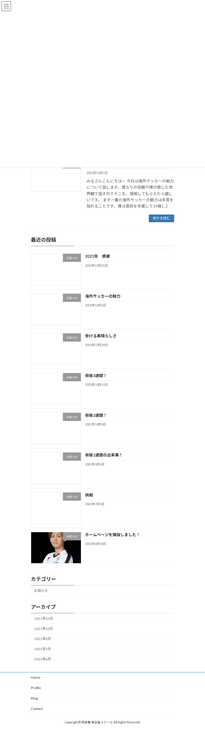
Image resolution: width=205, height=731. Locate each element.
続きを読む (161, 218)
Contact (37, 709)
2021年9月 (42, 639)
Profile (36, 688)
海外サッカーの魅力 (104, 295)
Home (35, 677)
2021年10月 (43, 629)
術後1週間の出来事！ (104, 455)
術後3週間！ (96, 375)
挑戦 (89, 494)
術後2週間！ (96, 415)
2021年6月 (42, 659)
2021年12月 (43, 618)
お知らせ (41, 590)
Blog (34, 698)
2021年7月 (42, 649)
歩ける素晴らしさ (101, 335)
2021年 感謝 (97, 256)
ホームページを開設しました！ (112, 534)
